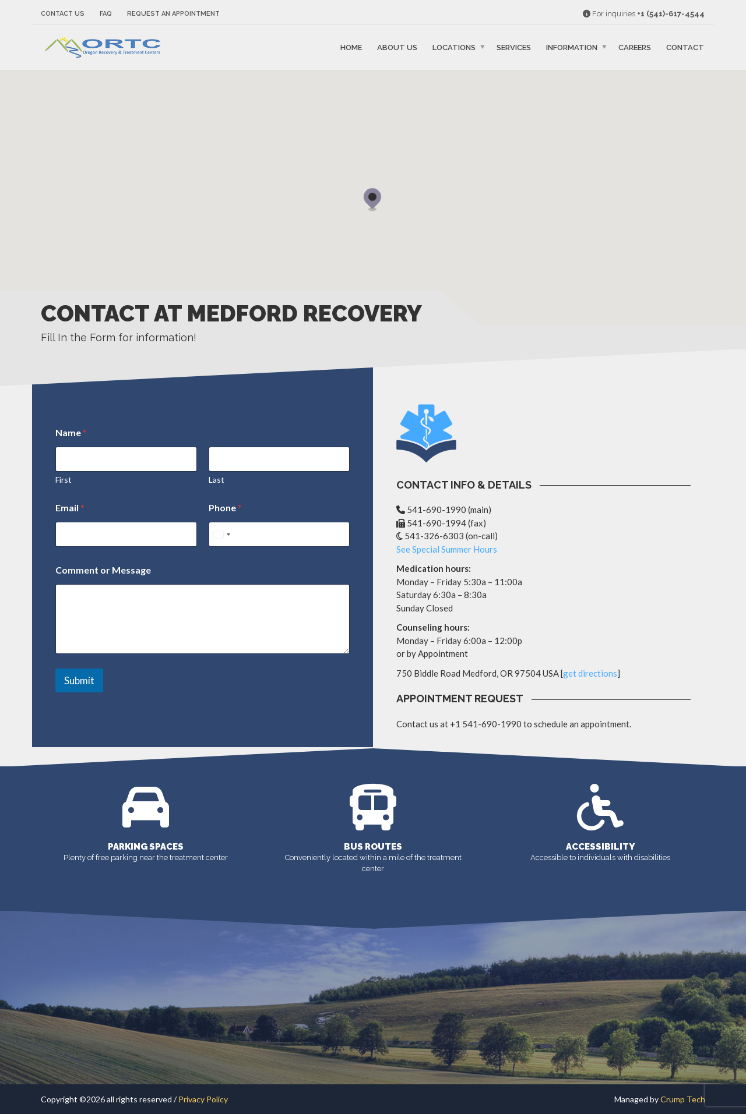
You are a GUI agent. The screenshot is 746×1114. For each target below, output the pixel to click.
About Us (397, 47)
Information (571, 47)
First (63, 479)
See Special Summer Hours (446, 549)
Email (70, 507)
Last (216, 479)
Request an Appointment (173, 13)
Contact (685, 47)
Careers (634, 47)
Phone (225, 507)
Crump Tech (682, 1099)
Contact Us (63, 13)
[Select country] (221, 534)
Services (514, 47)
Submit (79, 680)
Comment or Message (103, 569)
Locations (454, 47)
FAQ (106, 13)
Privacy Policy (203, 1099)
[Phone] (279, 534)
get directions (590, 673)
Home (351, 47)
